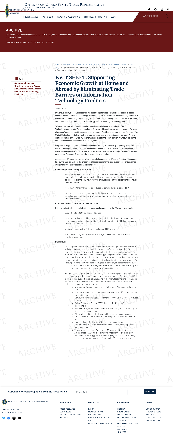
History (121, 409)
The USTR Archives (97, 64)
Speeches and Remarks (70, 415)
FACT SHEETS (47, 17)
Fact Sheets (65, 412)
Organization (123, 412)
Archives (121, 432)
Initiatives (93, 402)
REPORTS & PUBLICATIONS (68, 17)
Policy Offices (68, 64)
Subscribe (149, 391)
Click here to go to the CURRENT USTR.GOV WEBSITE (30, 42)
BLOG (113, 17)
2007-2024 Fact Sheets (118, 64)
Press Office (81, 64)
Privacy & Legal (153, 412)
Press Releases (67, 409)
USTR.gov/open (153, 409)
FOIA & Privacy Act (154, 418)
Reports (63, 418)
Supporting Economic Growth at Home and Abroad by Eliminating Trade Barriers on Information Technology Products (27, 88)
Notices (150, 415)
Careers (121, 426)
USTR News (65, 402)
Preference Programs (99, 418)
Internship (122, 429)
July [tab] (18, 79)
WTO (90, 420)
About (58, 64)
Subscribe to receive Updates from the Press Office (37, 391)
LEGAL (149, 402)
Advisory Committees (127, 423)
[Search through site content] (153, 16)
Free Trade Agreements (100, 423)
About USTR (123, 402)
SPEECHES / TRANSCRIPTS (95, 17)
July (57, 67)
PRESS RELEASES (30, 17)
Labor (91, 409)
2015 (131, 64)
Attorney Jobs (153, 420)
